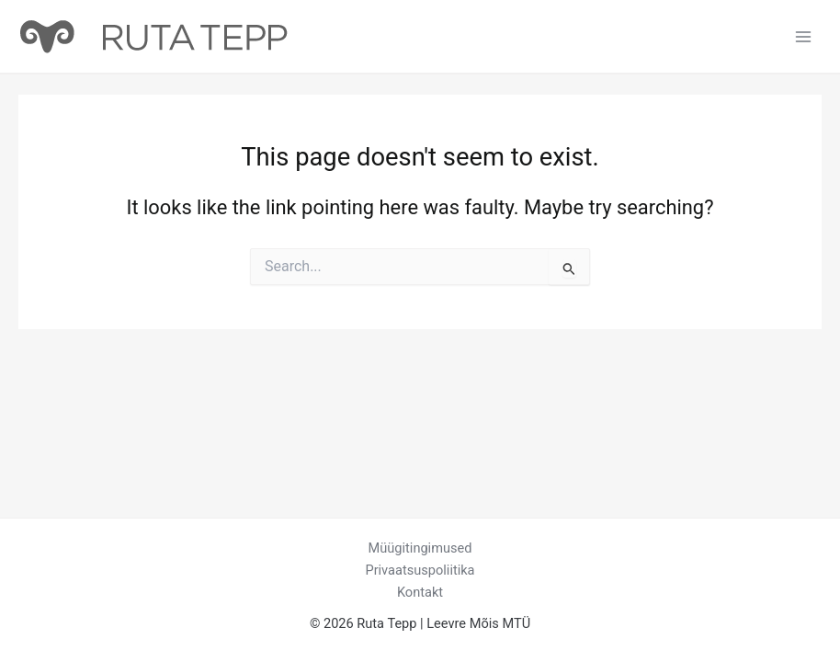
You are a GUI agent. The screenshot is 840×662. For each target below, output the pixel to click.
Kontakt (420, 592)
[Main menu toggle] (803, 35)
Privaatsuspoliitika (419, 570)
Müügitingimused (420, 548)
